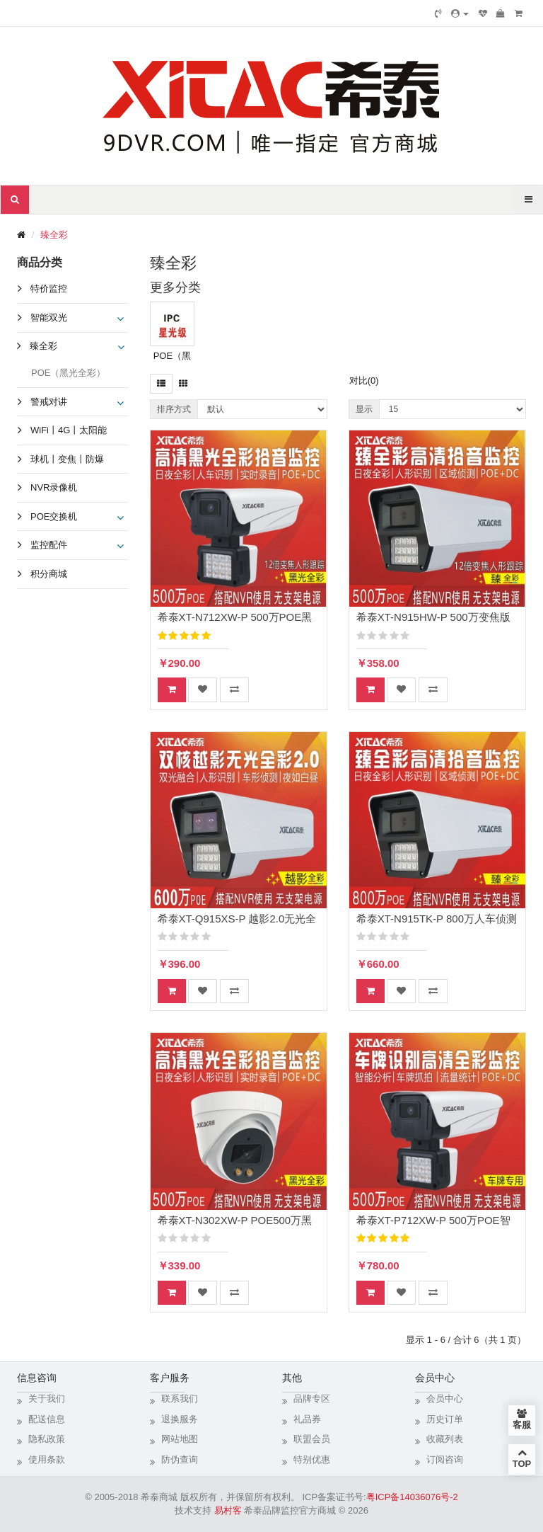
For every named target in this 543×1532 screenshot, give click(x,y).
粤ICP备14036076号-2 (412, 1497)
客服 (522, 1419)
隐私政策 (46, 1439)
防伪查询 (179, 1459)
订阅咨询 (444, 1459)
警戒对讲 (48, 401)
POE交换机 (53, 516)
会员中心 (444, 1398)
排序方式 (174, 409)
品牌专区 (311, 1398)
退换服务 (179, 1419)
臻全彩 (54, 234)
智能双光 (48, 317)
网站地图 (179, 1439)
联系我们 (179, 1398)
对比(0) (364, 380)
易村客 (228, 1510)
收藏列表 (444, 1439)
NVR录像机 (53, 487)
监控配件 (48, 544)
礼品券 (307, 1419)
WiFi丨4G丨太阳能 (68, 430)
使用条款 (46, 1459)
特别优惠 (311, 1459)
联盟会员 (311, 1439)
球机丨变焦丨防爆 (67, 459)
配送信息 (46, 1419)
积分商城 (48, 573)
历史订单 (444, 1419)
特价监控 (48, 288)
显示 (364, 409)
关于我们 (46, 1398)
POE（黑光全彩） (68, 372)
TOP (522, 1458)
